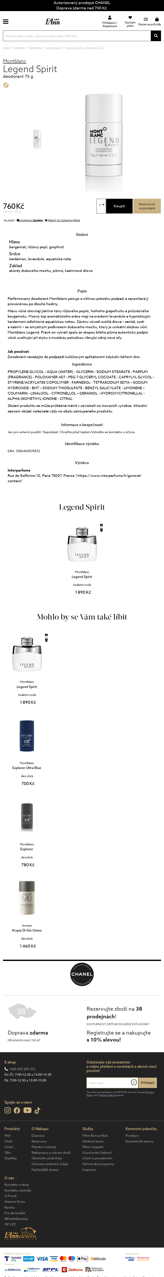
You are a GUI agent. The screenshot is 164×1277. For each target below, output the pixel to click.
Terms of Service (108, 1095)
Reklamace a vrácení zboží (51, 1152)
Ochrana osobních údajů (50, 1164)
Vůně (8, 1141)
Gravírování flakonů (97, 1152)
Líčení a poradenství (97, 1158)
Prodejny (132, 1135)
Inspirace (89, 1169)
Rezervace (39, 1141)
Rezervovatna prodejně (147, 206)
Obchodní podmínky (47, 1158)
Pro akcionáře (14, 1213)
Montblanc (14, 61)
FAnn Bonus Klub (95, 1135)
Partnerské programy (98, 1164)
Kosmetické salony (139, 1141)
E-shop (10, 1062)
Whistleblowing (16, 1218)
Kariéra (9, 1207)
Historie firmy (14, 1201)
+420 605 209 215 (22, 1069)
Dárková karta (92, 1141)
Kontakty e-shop (16, 1184)
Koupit (119, 206)
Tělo (7, 1152)
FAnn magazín (93, 1147)
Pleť (7, 1135)
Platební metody (44, 1147)
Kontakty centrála (17, 1190)
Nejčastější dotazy (45, 1169)
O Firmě (10, 1196)
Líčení (8, 1147)
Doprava (38, 1135)
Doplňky (10, 1158)
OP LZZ (10, 1224)
